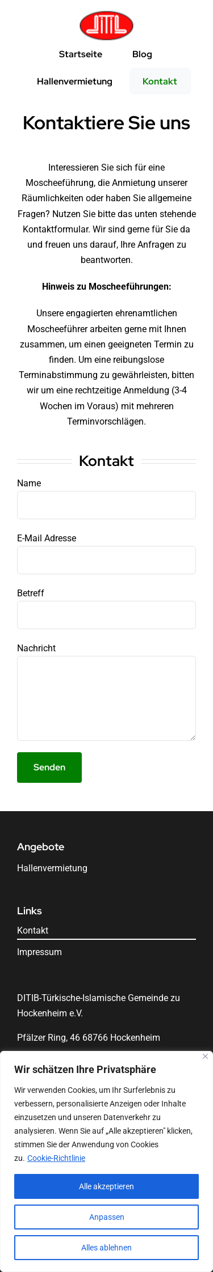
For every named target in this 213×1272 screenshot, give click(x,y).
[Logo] (106, 14)
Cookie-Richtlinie (56, 1158)
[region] (106, 1161)
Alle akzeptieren (106, 1186)
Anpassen (106, 1217)
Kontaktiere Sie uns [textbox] (106, 123)
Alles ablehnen (106, 1247)
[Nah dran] (205, 1056)
